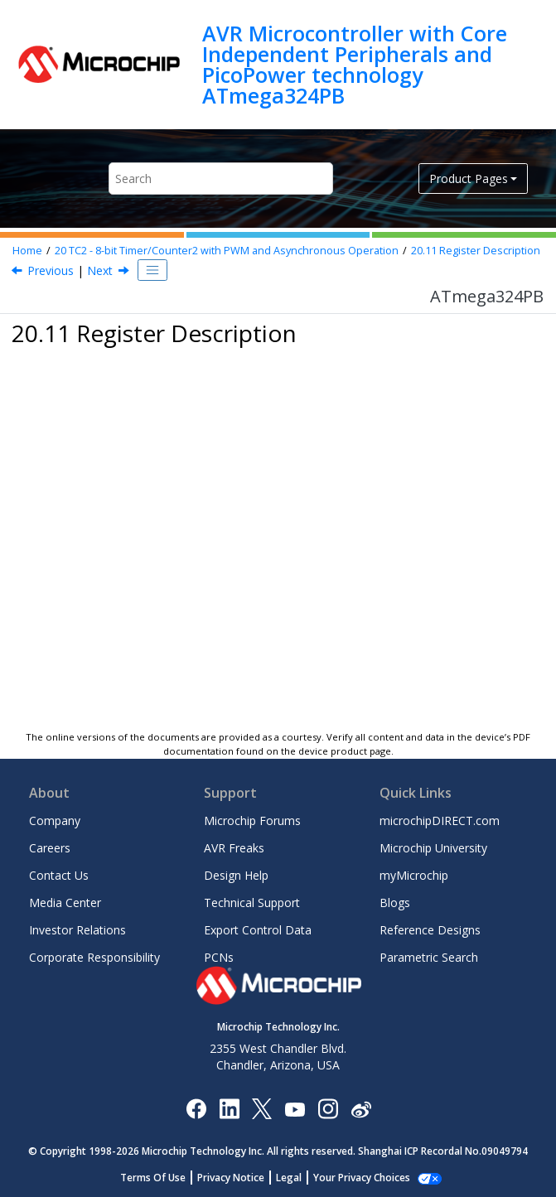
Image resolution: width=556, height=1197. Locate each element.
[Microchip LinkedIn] (229, 1108)
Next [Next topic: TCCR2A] (100, 270)
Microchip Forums (252, 820)
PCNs (219, 957)
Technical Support (252, 902)
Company (54, 820)
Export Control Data (258, 930)
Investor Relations (77, 930)
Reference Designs (430, 930)
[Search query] (221, 178)
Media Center (65, 902)
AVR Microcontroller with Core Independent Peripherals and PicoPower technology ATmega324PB (354, 65)
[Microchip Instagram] (327, 1108)
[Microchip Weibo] (361, 1108)
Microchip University (433, 848)
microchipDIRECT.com (440, 820)
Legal (289, 1177)
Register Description (475, 251)
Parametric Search (429, 957)
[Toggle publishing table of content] (152, 270)
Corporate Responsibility (94, 957)
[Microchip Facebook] (196, 1108)
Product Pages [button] (468, 178)
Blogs (395, 902)
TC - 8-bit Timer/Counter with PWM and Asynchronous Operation (227, 251)
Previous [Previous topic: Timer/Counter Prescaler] (50, 270)
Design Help (236, 875)
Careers (49, 848)
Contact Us (59, 875)
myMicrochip (414, 875)
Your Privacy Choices (361, 1177)
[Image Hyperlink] (294, 1108)
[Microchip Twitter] (262, 1108)
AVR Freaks (234, 848)
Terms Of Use (153, 1177)
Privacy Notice (230, 1177)
